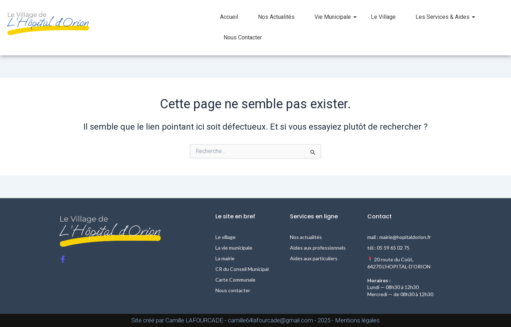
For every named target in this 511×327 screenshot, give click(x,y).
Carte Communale (235, 280)
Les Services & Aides (445, 16)
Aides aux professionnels (318, 248)
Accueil (229, 16)
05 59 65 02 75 (393, 248)
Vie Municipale (335, 16)
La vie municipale (233, 248)
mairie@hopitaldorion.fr (405, 237)
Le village (225, 237)
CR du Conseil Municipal (242, 269)
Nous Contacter (243, 37)
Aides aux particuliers (313, 258)
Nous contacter (232, 290)
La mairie (225, 258)
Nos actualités (306, 237)
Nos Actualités (276, 16)
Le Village (383, 16)
